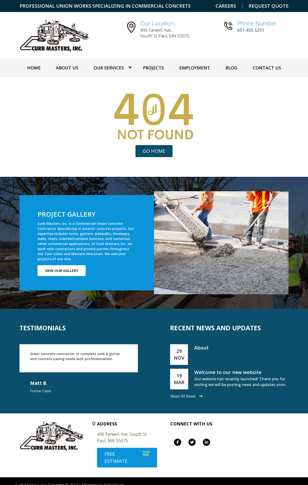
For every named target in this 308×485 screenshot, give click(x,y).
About (201, 347)
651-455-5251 (250, 30)
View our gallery (61, 270)
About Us (67, 68)
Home (34, 68)
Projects (153, 68)
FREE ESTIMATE (127, 457)
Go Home (154, 151)
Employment (194, 68)
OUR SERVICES (109, 68)
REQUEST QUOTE (269, 6)
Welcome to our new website (227, 372)
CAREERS (226, 6)
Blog (231, 68)
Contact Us (267, 68)
